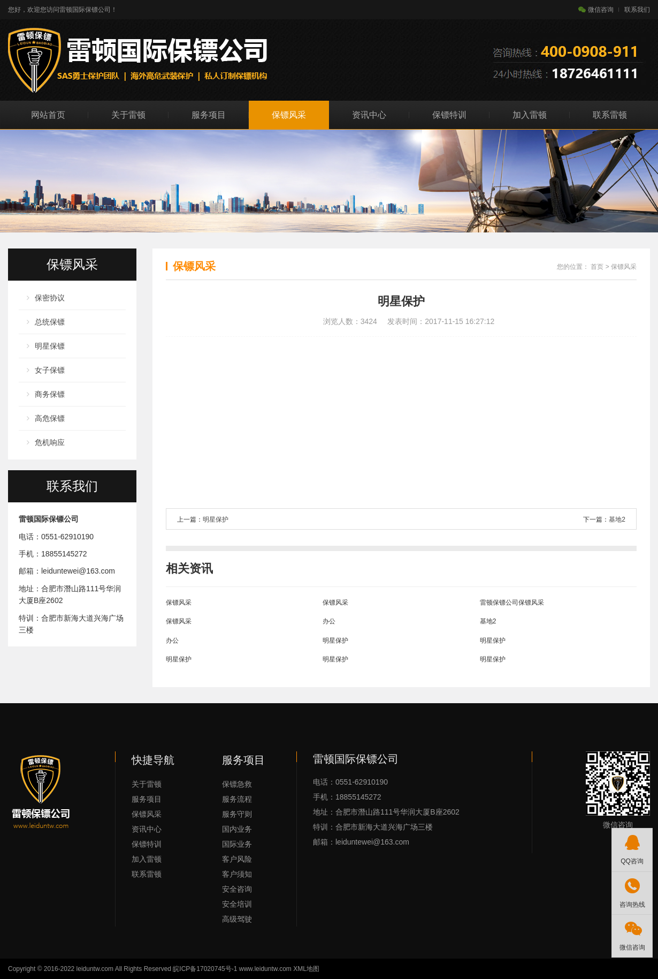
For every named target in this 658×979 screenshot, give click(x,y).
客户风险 (237, 859)
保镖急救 (237, 784)
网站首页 (48, 114)
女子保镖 (50, 370)
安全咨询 (237, 889)
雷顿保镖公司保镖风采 (512, 602)
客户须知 (237, 874)
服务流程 (237, 799)
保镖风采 (289, 114)
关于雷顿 (128, 114)
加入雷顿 (529, 114)
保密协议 (50, 297)
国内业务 (237, 829)
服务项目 (209, 114)
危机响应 (50, 442)
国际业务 (237, 844)
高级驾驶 (237, 919)
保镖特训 (449, 114)
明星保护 (215, 519)
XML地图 (306, 969)
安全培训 (237, 904)
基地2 (617, 519)
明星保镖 (50, 346)
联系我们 (637, 9)
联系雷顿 (610, 114)
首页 (597, 266)
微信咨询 (596, 9)
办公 (329, 621)
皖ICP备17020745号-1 (205, 969)
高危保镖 (50, 418)
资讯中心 (369, 114)
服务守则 (237, 814)
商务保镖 (50, 394)
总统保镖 (50, 322)
